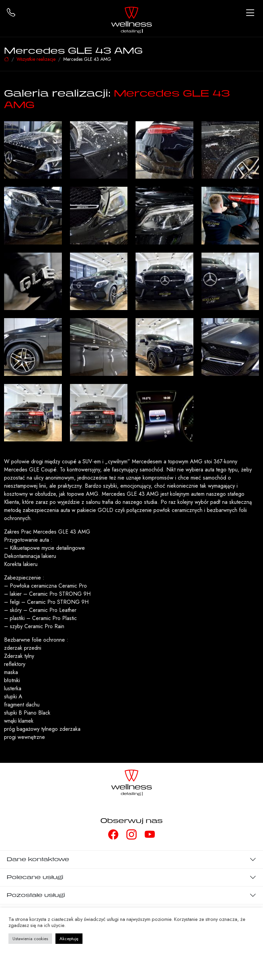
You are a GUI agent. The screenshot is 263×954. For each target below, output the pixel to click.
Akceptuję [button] (68, 938)
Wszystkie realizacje (36, 59)
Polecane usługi (35, 877)
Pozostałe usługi (36, 895)
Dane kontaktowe (38, 859)
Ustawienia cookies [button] (30, 938)
